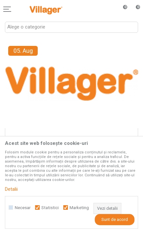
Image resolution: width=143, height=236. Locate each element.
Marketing (79, 207)
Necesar (23, 207)
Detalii (11, 189)
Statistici (50, 207)
